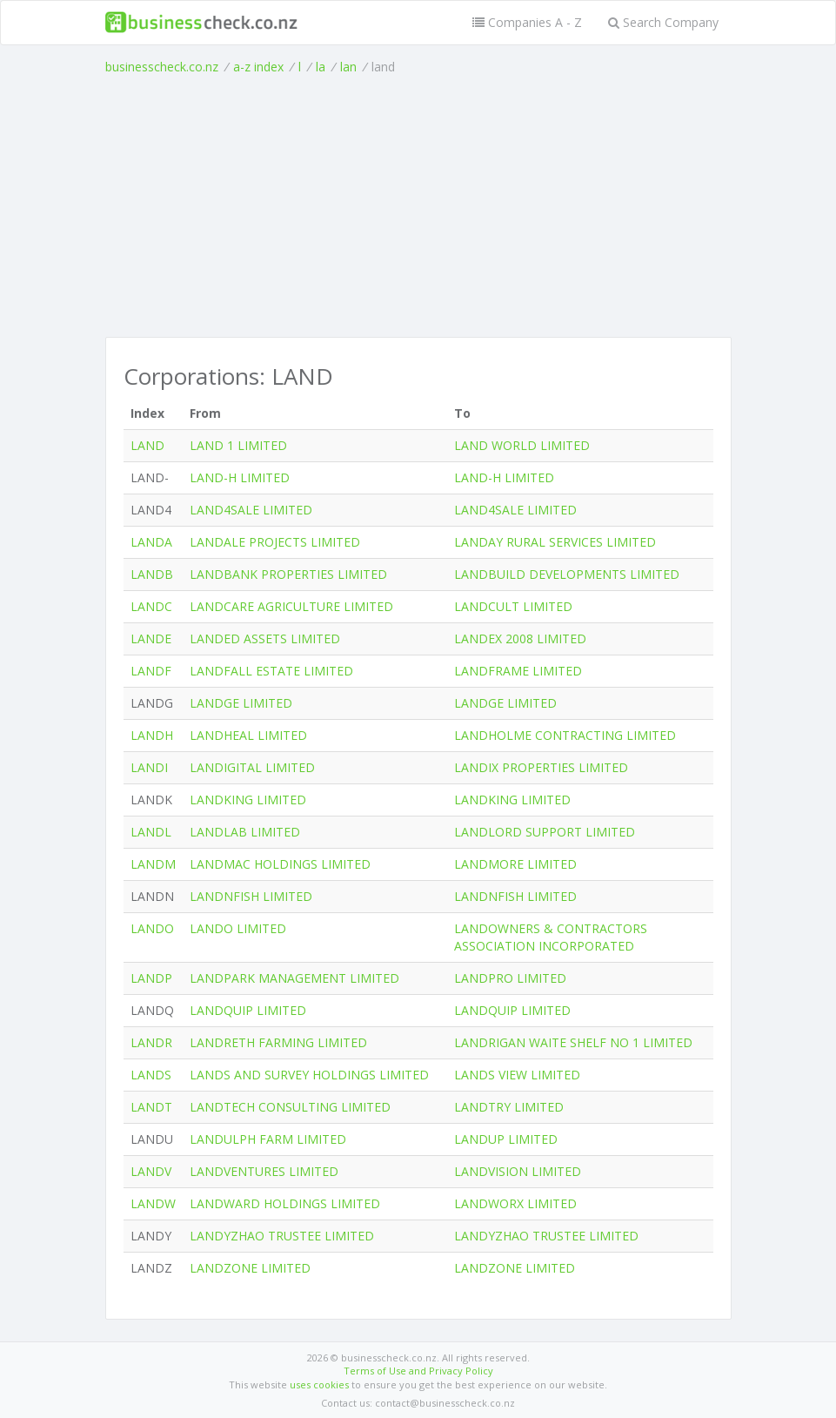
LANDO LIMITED (238, 928)
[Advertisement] (418, 206)
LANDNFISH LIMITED (251, 896)
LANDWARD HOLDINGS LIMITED (285, 1203)
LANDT (151, 1107)
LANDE (150, 638)
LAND (147, 445)
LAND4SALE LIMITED (251, 509)
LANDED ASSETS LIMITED (265, 638)
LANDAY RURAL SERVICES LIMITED (555, 542)
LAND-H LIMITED (240, 477)
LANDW (153, 1203)
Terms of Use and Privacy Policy (418, 1370)
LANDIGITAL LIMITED (252, 767)
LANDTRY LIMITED (509, 1107)
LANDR (151, 1042)
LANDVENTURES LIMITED (264, 1171)
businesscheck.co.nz (161, 66)
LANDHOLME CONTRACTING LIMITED (565, 735)
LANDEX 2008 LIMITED (520, 638)
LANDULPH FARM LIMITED (268, 1139)
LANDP (151, 978)
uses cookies (319, 1384)
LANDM (153, 864)
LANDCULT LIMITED (513, 606)
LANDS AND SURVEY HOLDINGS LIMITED (309, 1074)
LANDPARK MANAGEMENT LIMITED (294, 978)
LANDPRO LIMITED (510, 978)
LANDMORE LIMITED (515, 864)
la (320, 66)
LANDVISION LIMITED (517, 1171)
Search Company (663, 22)
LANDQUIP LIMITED (248, 1010)
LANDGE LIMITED (241, 703)
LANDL (150, 831)
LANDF (150, 670)
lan (348, 66)
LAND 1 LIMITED (238, 445)
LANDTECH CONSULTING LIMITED (290, 1107)
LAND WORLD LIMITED (522, 445)
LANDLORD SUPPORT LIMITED (544, 831)
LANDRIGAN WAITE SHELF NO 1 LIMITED (573, 1042)
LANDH (151, 735)
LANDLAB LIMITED (245, 831)
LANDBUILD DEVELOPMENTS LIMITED (566, 574)
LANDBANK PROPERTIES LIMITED (288, 574)
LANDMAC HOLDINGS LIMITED (280, 864)
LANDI (149, 767)
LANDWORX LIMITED (515, 1203)
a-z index (258, 66)
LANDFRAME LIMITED (518, 670)
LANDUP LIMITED (506, 1139)
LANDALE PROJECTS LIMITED (275, 542)
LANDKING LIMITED (248, 799)
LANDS (150, 1074)
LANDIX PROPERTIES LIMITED (541, 767)
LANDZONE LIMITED (250, 1268)
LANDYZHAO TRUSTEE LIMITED (282, 1235)
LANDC (151, 606)
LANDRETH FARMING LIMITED (278, 1042)
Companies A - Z (527, 22)
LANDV (150, 1171)
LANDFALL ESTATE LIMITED (271, 670)
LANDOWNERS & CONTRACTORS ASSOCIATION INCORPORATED (550, 937)
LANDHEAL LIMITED (248, 735)
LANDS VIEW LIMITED (517, 1074)
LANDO (152, 928)
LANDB (151, 574)
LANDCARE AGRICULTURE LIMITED (291, 606)
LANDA (151, 542)
